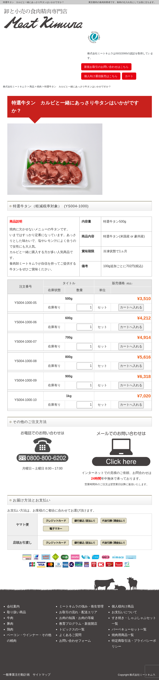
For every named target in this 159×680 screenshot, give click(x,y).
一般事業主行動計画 (16, 674)
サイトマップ (41, 674)
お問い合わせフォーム (75, 640)
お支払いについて (124, 612)
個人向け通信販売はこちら (100, 76)
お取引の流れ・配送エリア (78, 612)
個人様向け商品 (123, 606)
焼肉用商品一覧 (123, 635)
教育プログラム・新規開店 (78, 623)
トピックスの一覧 (72, 629)
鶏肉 (10, 629)
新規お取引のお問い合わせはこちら (106, 66)
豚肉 (10, 623)
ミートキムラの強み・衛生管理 (81, 606)
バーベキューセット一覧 (129, 629)
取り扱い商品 (16, 612)
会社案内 (13, 606)
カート (129, 76)
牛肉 (10, 618)
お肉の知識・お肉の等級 (76, 618)
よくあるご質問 (70, 635)
